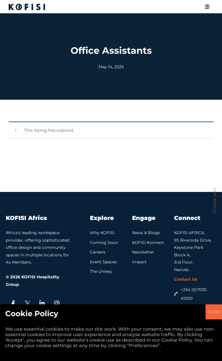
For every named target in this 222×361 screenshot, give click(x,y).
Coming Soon (104, 242)
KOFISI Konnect (148, 242)
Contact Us (185, 279)
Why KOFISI (102, 232)
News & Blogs (146, 232)
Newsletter (143, 252)
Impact (139, 261)
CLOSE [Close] (214, 124)
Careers (97, 252)
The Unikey (101, 271)
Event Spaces (103, 261)
